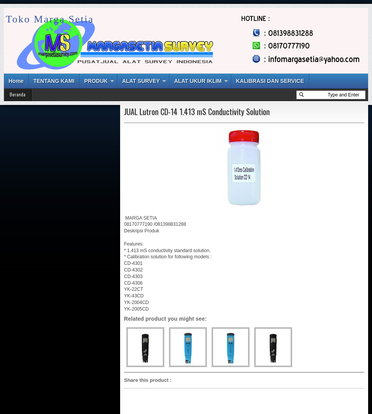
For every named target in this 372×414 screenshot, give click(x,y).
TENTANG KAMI (53, 81)
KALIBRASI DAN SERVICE (270, 81)
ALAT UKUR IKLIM (198, 81)
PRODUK (96, 81)
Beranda (18, 94)
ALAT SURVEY (141, 81)
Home (16, 81)
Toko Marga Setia (50, 19)
